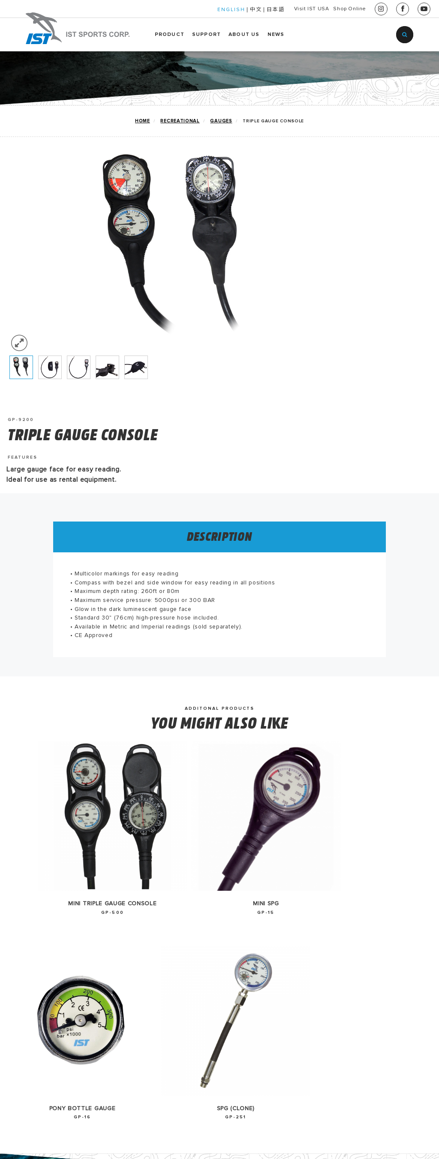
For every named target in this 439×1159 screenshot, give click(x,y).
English (276, 921)
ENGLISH (200, 9)
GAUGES (217, 121)
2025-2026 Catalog (127, 949)
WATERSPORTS (33, 976)
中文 (225, 9)
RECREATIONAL (175, 121)
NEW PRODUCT (33, 935)
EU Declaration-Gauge (135, 921)
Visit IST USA (288, 9)
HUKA (18, 990)
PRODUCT (169, 34)
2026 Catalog (118, 935)
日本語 (244, 9)
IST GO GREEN (33, 921)
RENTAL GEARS (33, 1004)
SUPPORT (206, 34)
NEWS (276, 34)
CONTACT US (198, 935)
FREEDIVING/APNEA (41, 1017)
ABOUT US (244, 34)
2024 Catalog (117, 963)
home (136, 121)
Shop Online (342, 9)
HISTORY (192, 921)
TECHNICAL (27, 963)
